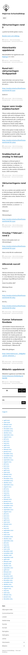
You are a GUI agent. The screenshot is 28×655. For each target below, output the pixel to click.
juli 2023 (6, 489)
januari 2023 (7, 501)
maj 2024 (6, 468)
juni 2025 (6, 441)
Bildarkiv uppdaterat (13, 369)
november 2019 (8, 536)
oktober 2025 (8, 433)
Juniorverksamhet (7, 613)
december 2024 (8, 453)
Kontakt (4, 627)
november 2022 (8, 505)
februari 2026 (8, 424)
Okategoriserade (6, 41)
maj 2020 (6, 532)
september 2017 (8, 567)
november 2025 (8, 431)
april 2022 (7, 520)
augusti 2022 (7, 511)
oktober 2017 (7, 565)
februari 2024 (8, 474)
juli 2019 (6, 543)
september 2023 (8, 484)
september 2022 (8, 509)
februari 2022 (8, 524)
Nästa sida (24, 392)
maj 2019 (6, 545)
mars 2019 (7, 549)
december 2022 (8, 503)
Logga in (4, 412)
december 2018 (8, 551)
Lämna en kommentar (17, 41)
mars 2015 (7, 592)
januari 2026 (7, 426)
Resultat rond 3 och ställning (10, 36)
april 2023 (7, 495)
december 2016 (8, 576)
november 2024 (8, 455)
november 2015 (8, 582)
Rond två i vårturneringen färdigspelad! (10, 71)
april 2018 (6, 559)
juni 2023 (6, 491)
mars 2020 (7, 534)
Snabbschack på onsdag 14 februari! (12, 155)
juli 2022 (6, 514)
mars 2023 (7, 497)
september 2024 (8, 460)
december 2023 (8, 478)
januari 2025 (7, 451)
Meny (4, 18)
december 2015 (8, 580)
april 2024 (7, 470)
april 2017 (6, 570)
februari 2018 (7, 561)
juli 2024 (6, 464)
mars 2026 (7, 422)
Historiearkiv (6, 642)
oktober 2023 (8, 482)
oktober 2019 (7, 538)
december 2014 (8, 599)
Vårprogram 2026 (7, 609)
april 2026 (7, 420)
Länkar (4, 638)
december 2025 (8, 428)
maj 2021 (6, 528)
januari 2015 (7, 597)
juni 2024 (6, 466)
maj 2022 (6, 518)
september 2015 (8, 586)
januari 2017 (7, 574)
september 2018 (8, 557)
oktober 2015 (7, 584)
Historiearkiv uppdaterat (9, 48)
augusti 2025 (7, 437)
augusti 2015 (7, 588)
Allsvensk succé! (11, 264)
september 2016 (8, 578)
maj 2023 (6, 493)
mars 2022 (7, 522)
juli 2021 (6, 526)
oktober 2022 (8, 507)
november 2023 (8, 480)
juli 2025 (6, 439)
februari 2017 (7, 572)
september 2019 (8, 541)
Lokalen (4, 617)
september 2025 (8, 435)
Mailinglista (5, 635)
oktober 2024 (8, 457)
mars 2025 (7, 447)
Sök (3, 400)
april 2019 (6, 547)
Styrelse (4, 624)
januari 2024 (7, 476)
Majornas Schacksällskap (13, 14)
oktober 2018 (7, 555)
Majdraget (5, 56)
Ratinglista (5, 631)
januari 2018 (7, 563)
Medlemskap (6, 620)
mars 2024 (7, 472)
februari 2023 (8, 499)
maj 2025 (6, 443)
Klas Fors (6, 39)
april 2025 (7, 445)
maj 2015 (6, 590)
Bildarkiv (4, 646)
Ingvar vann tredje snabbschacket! (12, 107)
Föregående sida (20, 392)
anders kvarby (7, 98)
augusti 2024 (7, 462)
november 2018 (8, 553)
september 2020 (8, 530)
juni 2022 (6, 516)
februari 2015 (7, 594)
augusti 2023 (7, 487)
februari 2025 (8, 449)
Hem (3, 606)
